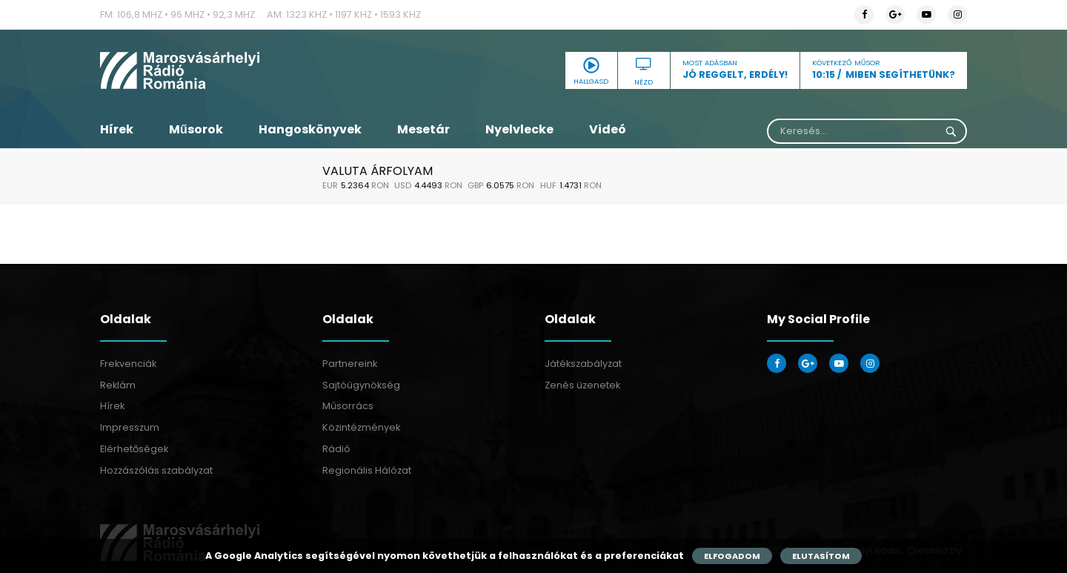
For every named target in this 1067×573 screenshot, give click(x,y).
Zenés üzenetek (582, 385)
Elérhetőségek (134, 449)
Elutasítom (821, 556)
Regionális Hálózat (366, 470)
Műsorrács (347, 406)
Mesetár (423, 129)
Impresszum (129, 427)
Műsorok (196, 129)
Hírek (116, 129)
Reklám (118, 385)
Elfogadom (732, 556)
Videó (607, 129)
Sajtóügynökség (361, 385)
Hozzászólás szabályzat (156, 470)
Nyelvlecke (519, 129)
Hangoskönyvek (310, 129)
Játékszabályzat (583, 363)
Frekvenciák (128, 363)
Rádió (336, 449)
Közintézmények (361, 427)
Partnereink (349, 363)
